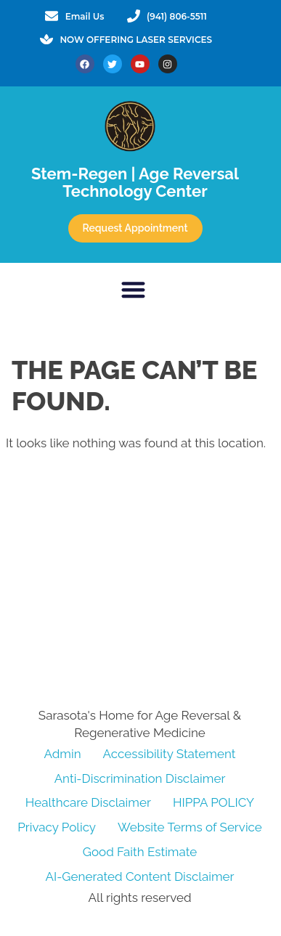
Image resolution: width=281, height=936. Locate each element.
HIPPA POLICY (213, 802)
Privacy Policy (56, 827)
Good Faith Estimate (140, 852)
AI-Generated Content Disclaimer (139, 876)
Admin (62, 753)
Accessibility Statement (169, 753)
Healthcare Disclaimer (88, 802)
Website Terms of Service (190, 827)
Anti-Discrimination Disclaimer (140, 778)
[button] (133, 289)
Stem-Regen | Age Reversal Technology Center (135, 182)
